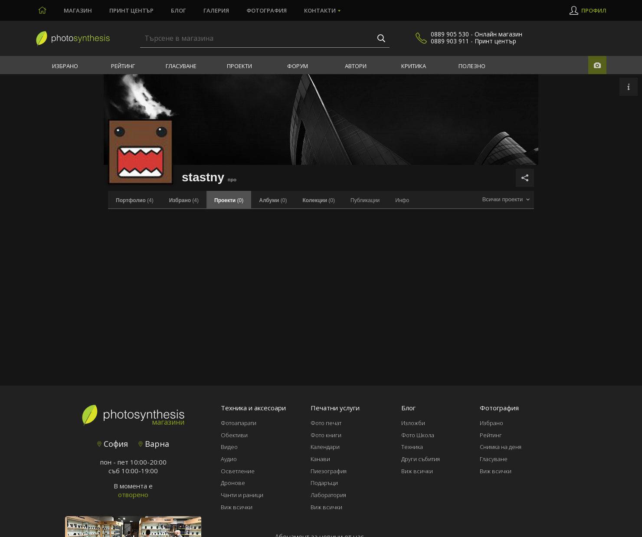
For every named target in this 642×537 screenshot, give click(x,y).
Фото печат (326, 423)
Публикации (365, 200)
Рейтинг (123, 66)
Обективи (234, 435)
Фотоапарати (238, 423)
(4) (135, 200)
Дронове (233, 483)
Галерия (216, 10)
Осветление (238, 471)
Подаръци (324, 483)
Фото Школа (417, 435)
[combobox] (506, 200)
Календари (325, 447)
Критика (413, 66)
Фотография (266, 10)
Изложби (413, 423)
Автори (356, 66)
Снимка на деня (500, 447)
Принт (131, 10)
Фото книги (326, 435)
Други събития (420, 459)
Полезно (472, 66)
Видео (229, 447)
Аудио (229, 459)
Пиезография (329, 471)
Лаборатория (328, 495)
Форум (297, 66)
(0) (273, 200)
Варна (153, 444)
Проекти (239, 66)
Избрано (65, 66)
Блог (178, 10)
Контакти (320, 10)
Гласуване (181, 66)
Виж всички (236, 507)
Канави (320, 459)
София (112, 444)
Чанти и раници (242, 495)
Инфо (402, 200)
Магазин (78, 10)
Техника (412, 447)
